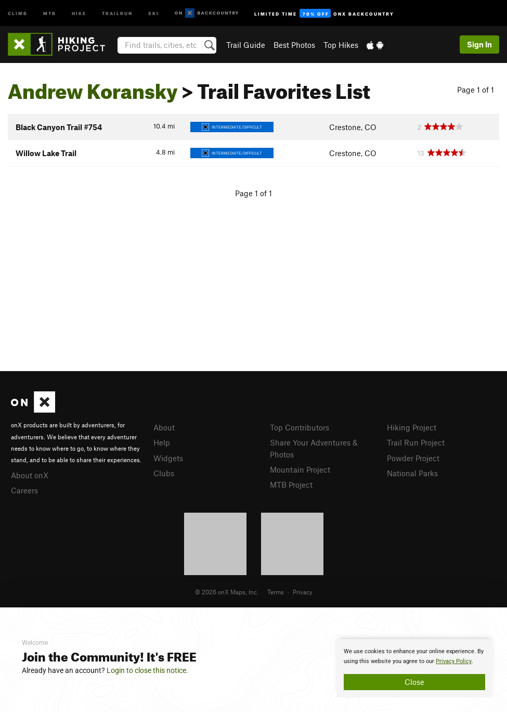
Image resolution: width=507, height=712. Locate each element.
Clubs (163, 473)
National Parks (412, 473)
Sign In (479, 44)
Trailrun (117, 12)
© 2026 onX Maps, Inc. (226, 591)
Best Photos (294, 44)
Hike (79, 12)
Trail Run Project (416, 442)
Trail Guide (245, 44)
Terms (275, 591)
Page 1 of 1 (475, 89)
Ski (153, 12)
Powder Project (413, 458)
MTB (49, 12)
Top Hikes (340, 44)
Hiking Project (411, 427)
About (164, 427)
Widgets (168, 458)
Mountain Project (300, 469)
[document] (414, 668)
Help (161, 442)
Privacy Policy (454, 661)
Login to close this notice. (147, 670)
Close (414, 681)
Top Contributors (299, 427)
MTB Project (291, 484)
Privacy (303, 591)
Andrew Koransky (93, 87)
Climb (18, 12)
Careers (24, 490)
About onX (29, 475)
